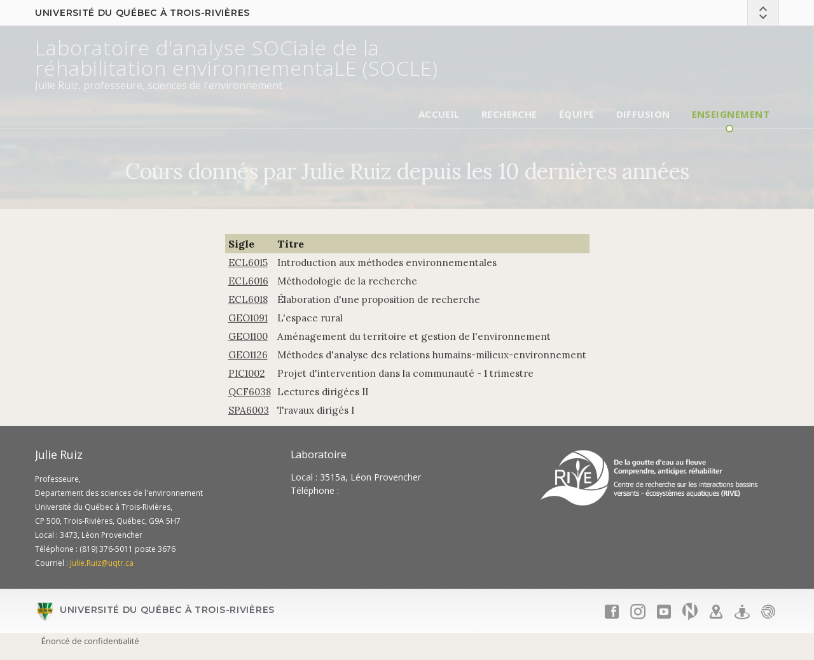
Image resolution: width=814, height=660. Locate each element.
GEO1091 (248, 318)
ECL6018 (248, 299)
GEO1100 (248, 336)
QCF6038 (249, 392)
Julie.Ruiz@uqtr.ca (102, 563)
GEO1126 (248, 355)
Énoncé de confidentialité (90, 641)
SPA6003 (248, 410)
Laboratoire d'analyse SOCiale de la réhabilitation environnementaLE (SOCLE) (236, 57)
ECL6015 (248, 262)
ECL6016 (248, 281)
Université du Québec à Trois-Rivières (142, 12)
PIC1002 (246, 373)
